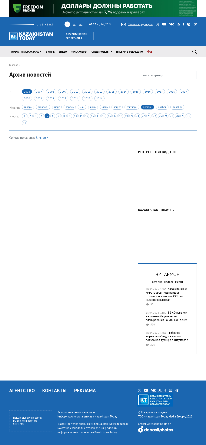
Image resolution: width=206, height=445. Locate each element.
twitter (157, 24)
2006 (27, 91)
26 (166, 116)
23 (149, 116)
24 (154, 116)
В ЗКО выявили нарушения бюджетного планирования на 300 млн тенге (167, 318)
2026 (99, 98)
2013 (111, 91)
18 (120, 116)
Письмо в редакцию (137, 24)
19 (126, 116)
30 (188, 116)
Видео (63, 51)
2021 (39, 98)
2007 (39, 91)
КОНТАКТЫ (54, 390)
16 (109, 116)
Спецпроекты (100, 51)
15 (103, 116)
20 (132, 116)
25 (160, 116)
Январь (28, 107)
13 (92, 116)
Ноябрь (162, 107)
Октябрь (147, 107)
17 (115, 116)
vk (171, 24)
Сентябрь (132, 107)
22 (143, 116)
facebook (183, 24)
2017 (160, 91)
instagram (188, 24)
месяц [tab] (179, 282)
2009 (63, 91)
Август (117, 107)
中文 (149, 51)
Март (57, 107)
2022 (51, 98)
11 (81, 116)
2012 (99, 91)
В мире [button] (41, 137)
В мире (50, 51)
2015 (136, 91)
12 (86, 116)
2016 (148, 91)
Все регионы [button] (74, 38)
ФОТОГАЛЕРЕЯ (79, 51)
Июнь (93, 107)
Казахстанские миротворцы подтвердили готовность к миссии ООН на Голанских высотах (167, 296)
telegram (195, 24)
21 (137, 116)
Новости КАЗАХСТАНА (25, 51)
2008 (51, 91)
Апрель (70, 107)
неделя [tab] (168, 282)
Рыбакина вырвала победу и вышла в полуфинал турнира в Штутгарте (167, 338)
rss (178, 24)
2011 (87, 91)
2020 (27, 98)
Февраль (43, 107)
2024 (75, 98)
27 (171, 116)
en (80, 24)
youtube (164, 24)
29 (182, 116)
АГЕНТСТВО (22, 390)
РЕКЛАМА (85, 390)
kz (74, 24)
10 (75, 116)
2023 (63, 98)
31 (24, 123)
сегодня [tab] (157, 282)
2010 (75, 91)
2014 (124, 91)
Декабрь (177, 107)
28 (177, 116)
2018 (172, 91)
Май (82, 107)
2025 (87, 98)
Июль (105, 107)
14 (98, 116)
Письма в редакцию (129, 51)
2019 (184, 91)
